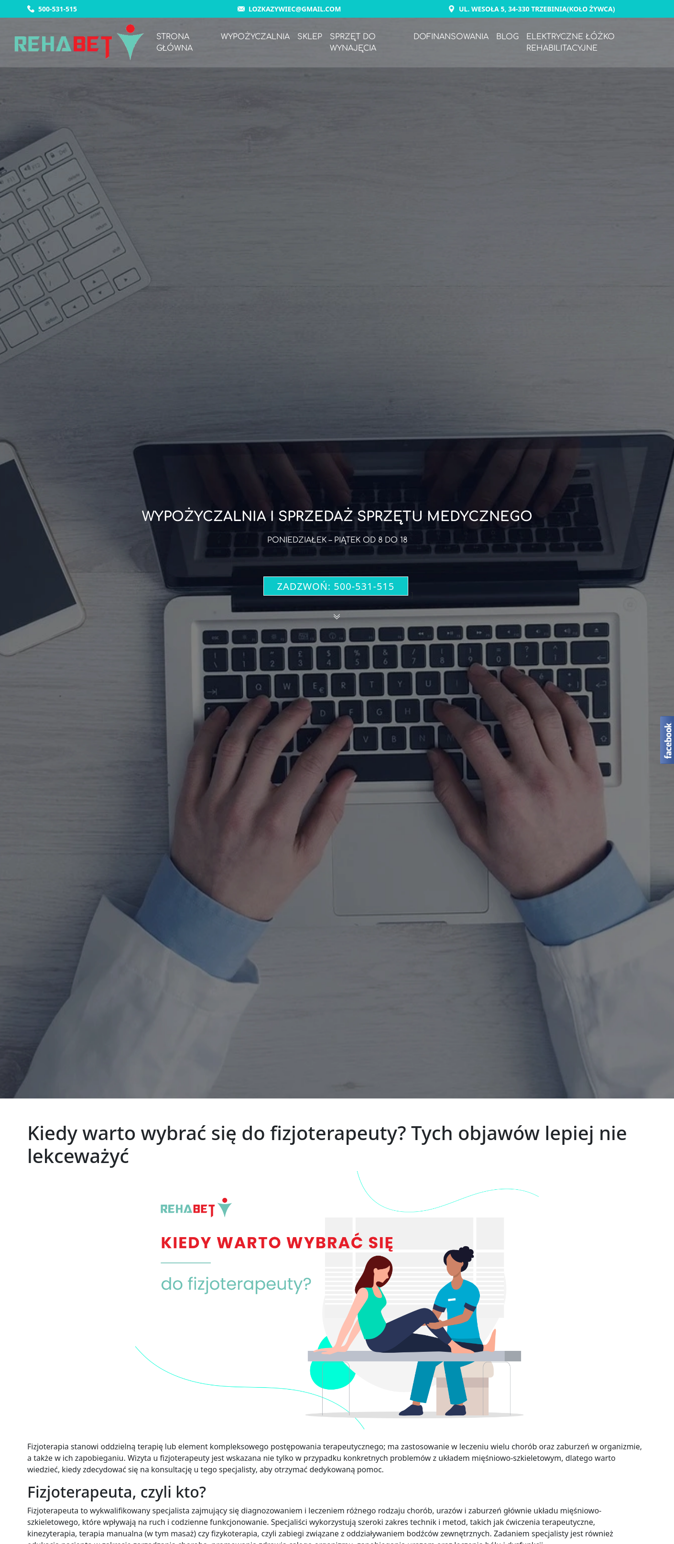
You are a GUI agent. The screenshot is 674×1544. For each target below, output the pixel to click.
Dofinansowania (451, 37)
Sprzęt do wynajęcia (355, 43)
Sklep (311, 37)
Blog (508, 37)
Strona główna (177, 43)
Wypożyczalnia (257, 37)
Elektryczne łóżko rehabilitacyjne (571, 43)
